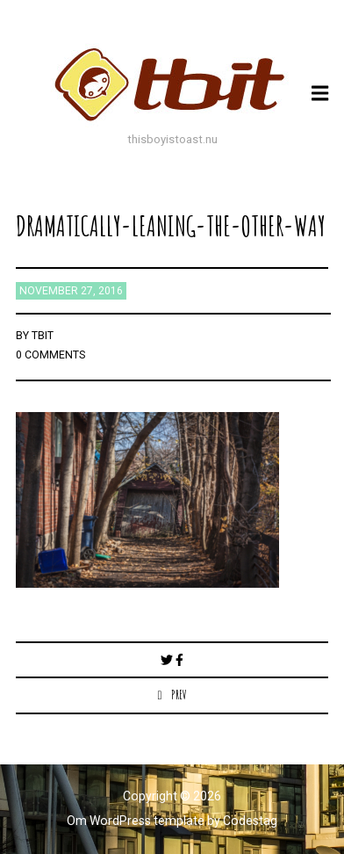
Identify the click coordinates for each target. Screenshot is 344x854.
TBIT (43, 335)
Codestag (250, 821)
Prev (179, 694)
